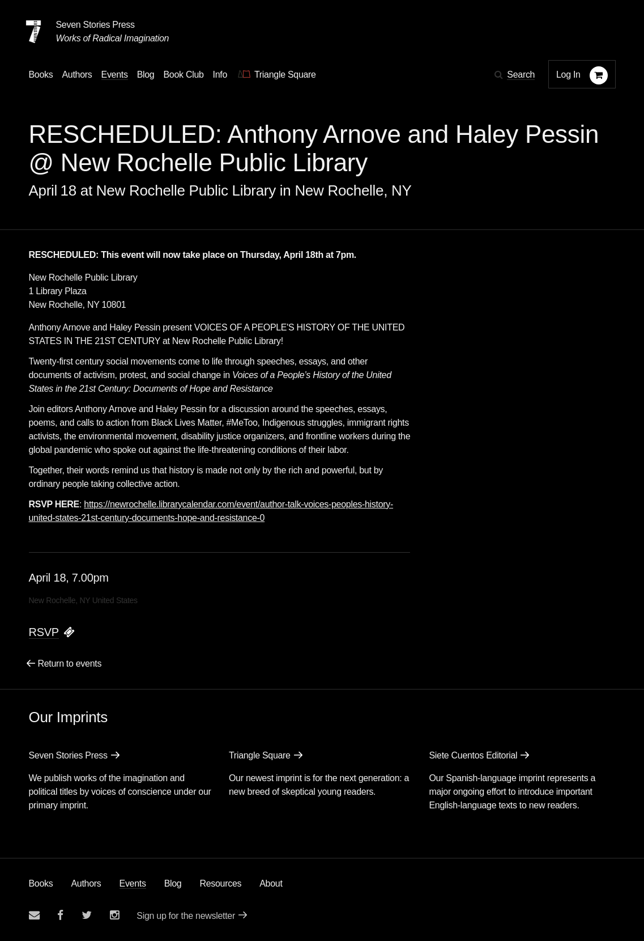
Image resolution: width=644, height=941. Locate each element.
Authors (86, 883)
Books (41, 883)
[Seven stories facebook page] (60, 915)
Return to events (70, 663)
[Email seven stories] (34, 915)
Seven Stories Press (95, 24)
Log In (568, 74)
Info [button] (220, 74)
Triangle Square (260, 755)
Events (133, 883)
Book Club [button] (183, 74)
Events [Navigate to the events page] (114, 74)
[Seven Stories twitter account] (87, 915)
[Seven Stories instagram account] (114, 915)
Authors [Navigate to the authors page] (77, 74)
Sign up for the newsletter (186, 916)
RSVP (44, 632)
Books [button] (41, 74)
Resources (220, 883)
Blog (173, 883)
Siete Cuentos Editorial (473, 755)
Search (521, 74)
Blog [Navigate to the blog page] (146, 74)
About (270, 883)
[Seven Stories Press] (33, 31)
